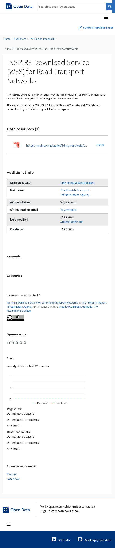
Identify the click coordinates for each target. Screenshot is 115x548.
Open (100, 145)
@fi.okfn (61, 539)
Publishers (20, 39)
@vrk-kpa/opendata (94, 539)
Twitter (12, 474)
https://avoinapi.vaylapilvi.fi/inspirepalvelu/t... (56, 145)
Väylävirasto (68, 210)
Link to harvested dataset (77, 183)
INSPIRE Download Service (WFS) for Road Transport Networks (42, 48)
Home (7, 39)
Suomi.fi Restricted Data (98, 27)
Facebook (13, 479)
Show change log (71, 222)
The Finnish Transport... (43, 39)
